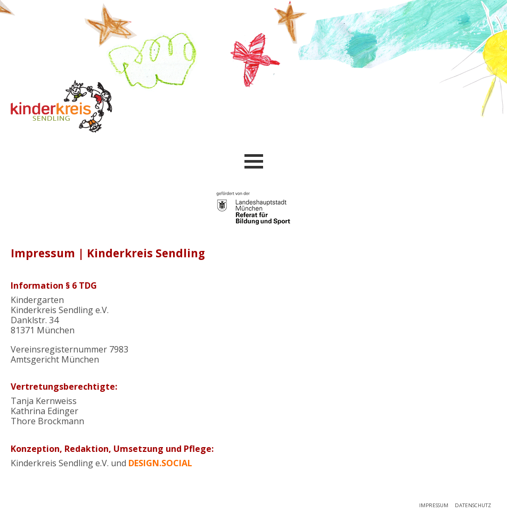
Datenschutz (473, 505)
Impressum (433, 505)
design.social (160, 463)
